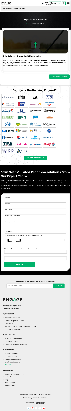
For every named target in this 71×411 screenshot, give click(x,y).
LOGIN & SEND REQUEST (59, 76)
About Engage (10, 383)
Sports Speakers (11, 356)
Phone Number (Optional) (12, 215)
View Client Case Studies (36, 158)
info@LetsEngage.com (13, 306)
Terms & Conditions (40, 398)
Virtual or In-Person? (10, 228)
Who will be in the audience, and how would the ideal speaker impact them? (25, 255)
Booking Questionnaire (13, 329)
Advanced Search (47, 3)
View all (8, 365)
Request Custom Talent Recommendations (20, 326)
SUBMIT (18, 264)
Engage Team (10, 385)
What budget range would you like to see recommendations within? (23, 235)
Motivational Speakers (13, 359)
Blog (6, 380)
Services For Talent (11, 341)
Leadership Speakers (12, 362)
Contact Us (9, 323)
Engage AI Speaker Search (14, 321)
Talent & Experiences (12, 318)
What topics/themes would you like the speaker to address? (20, 249)
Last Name (8, 203)
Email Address (9, 209)
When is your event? (10, 222)
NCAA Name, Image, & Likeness (16, 344)
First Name (8, 197)
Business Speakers (11, 353)
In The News (9, 377)
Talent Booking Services (13, 338)
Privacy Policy (27, 398)
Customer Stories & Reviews (15, 374)
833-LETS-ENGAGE (12, 308)
